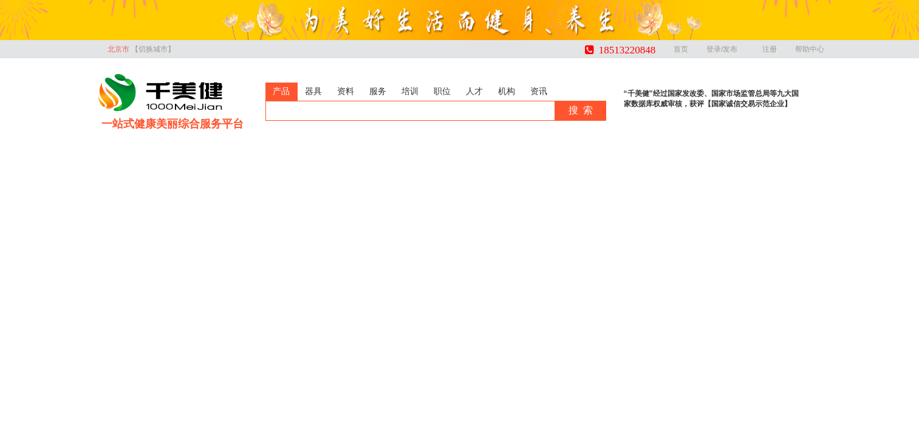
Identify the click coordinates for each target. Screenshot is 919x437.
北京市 (141, 49)
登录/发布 (724, 49)
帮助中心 (809, 49)
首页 (681, 49)
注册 (769, 49)
